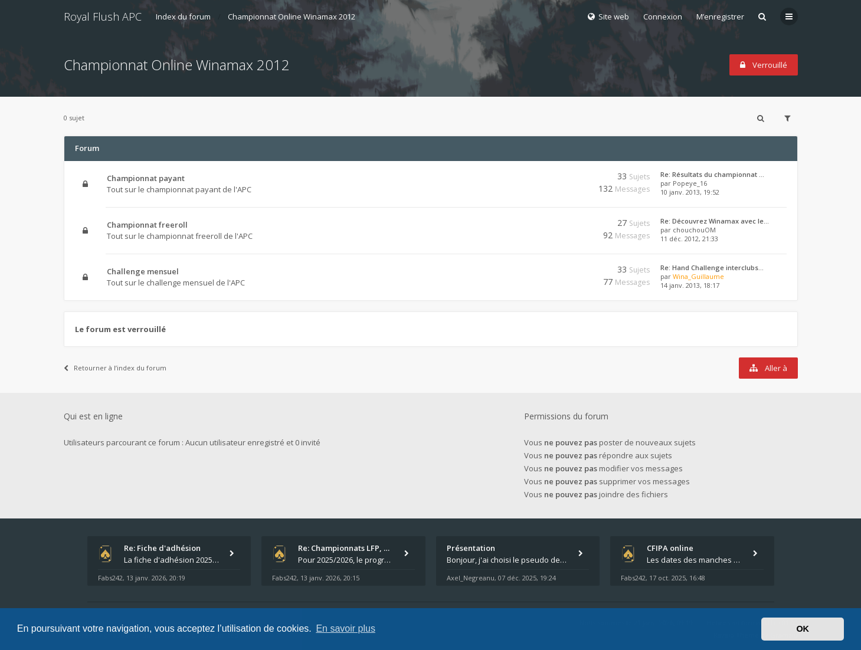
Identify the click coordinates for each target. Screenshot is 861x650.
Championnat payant (146, 178)
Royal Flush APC (103, 16)
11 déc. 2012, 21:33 (689, 238)
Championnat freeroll (147, 224)
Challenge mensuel (143, 271)
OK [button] (802, 628)
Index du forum (183, 16)
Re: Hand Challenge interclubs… (712, 267)
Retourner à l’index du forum (115, 367)
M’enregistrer (720, 16)
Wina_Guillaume (698, 276)
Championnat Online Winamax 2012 (291, 16)
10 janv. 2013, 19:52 (689, 192)
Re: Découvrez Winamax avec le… (714, 220)
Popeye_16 (690, 183)
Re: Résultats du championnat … (712, 174)
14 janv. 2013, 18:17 (689, 285)
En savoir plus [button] (345, 628)
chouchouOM (694, 229)
